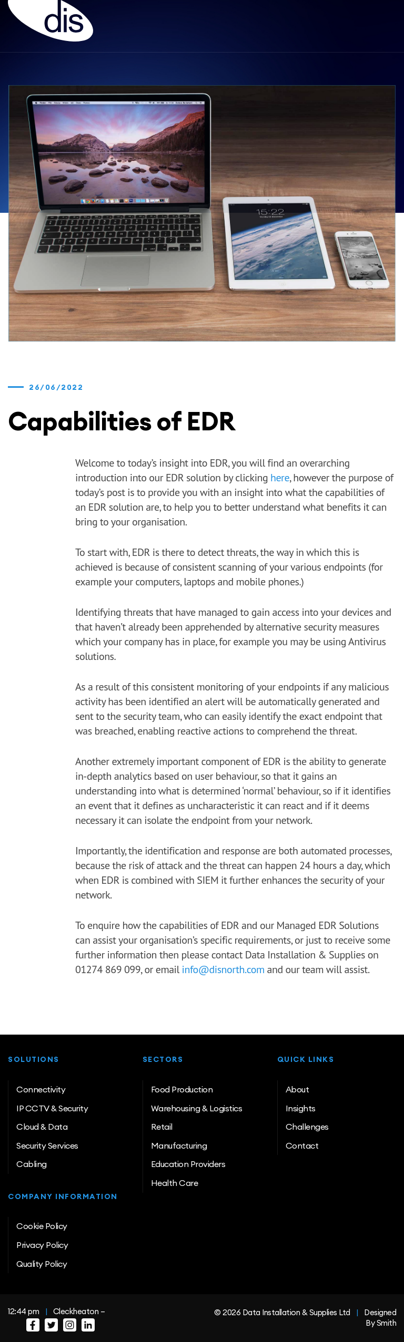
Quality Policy (41, 1263)
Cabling (31, 1164)
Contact (302, 1145)
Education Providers (188, 1164)
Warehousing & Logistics (197, 1108)
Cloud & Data (41, 1126)
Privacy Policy (42, 1245)
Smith (387, 1323)
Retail (162, 1126)
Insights (301, 1108)
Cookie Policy (41, 1226)
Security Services (47, 1145)
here (279, 477)
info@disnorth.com (223, 969)
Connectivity (40, 1089)
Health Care (174, 1183)
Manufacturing (179, 1145)
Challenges (307, 1126)
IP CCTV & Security (52, 1108)
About (297, 1089)
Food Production (182, 1089)
